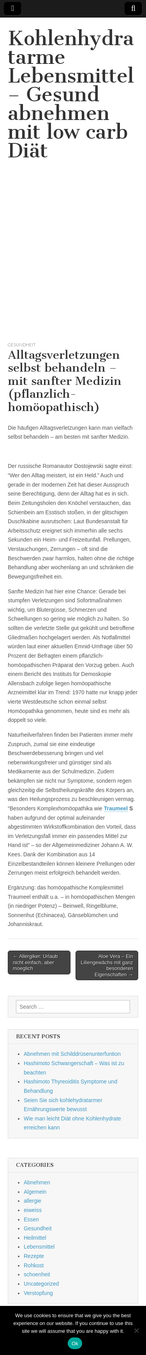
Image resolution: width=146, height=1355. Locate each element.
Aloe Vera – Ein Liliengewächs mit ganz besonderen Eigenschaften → (107, 965)
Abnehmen (37, 1182)
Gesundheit (22, 344)
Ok (75, 1343)
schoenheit (37, 1274)
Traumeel (116, 808)
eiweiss (33, 1210)
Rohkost (34, 1265)
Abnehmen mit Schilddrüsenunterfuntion (72, 1054)
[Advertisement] (73, 260)
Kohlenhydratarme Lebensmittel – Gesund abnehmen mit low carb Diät (71, 94)
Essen (31, 1219)
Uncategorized (41, 1284)
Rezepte (34, 1256)
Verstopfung (38, 1293)
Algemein (35, 1192)
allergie (32, 1201)
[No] (136, 1330)
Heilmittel (35, 1238)
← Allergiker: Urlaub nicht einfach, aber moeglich (35, 962)
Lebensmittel (39, 1247)
